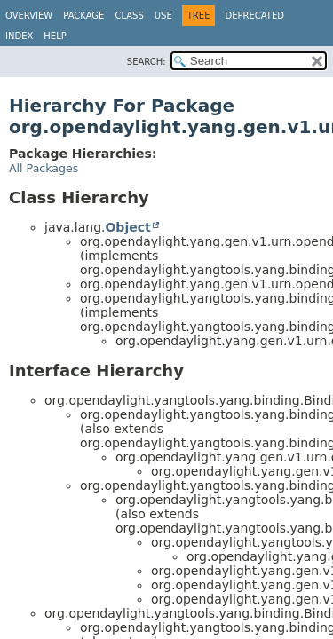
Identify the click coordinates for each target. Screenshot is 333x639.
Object (127, 227)
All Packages (43, 168)
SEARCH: (146, 62)
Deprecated (254, 15)
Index (19, 36)
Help (55, 36)
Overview (28, 15)
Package (83, 15)
